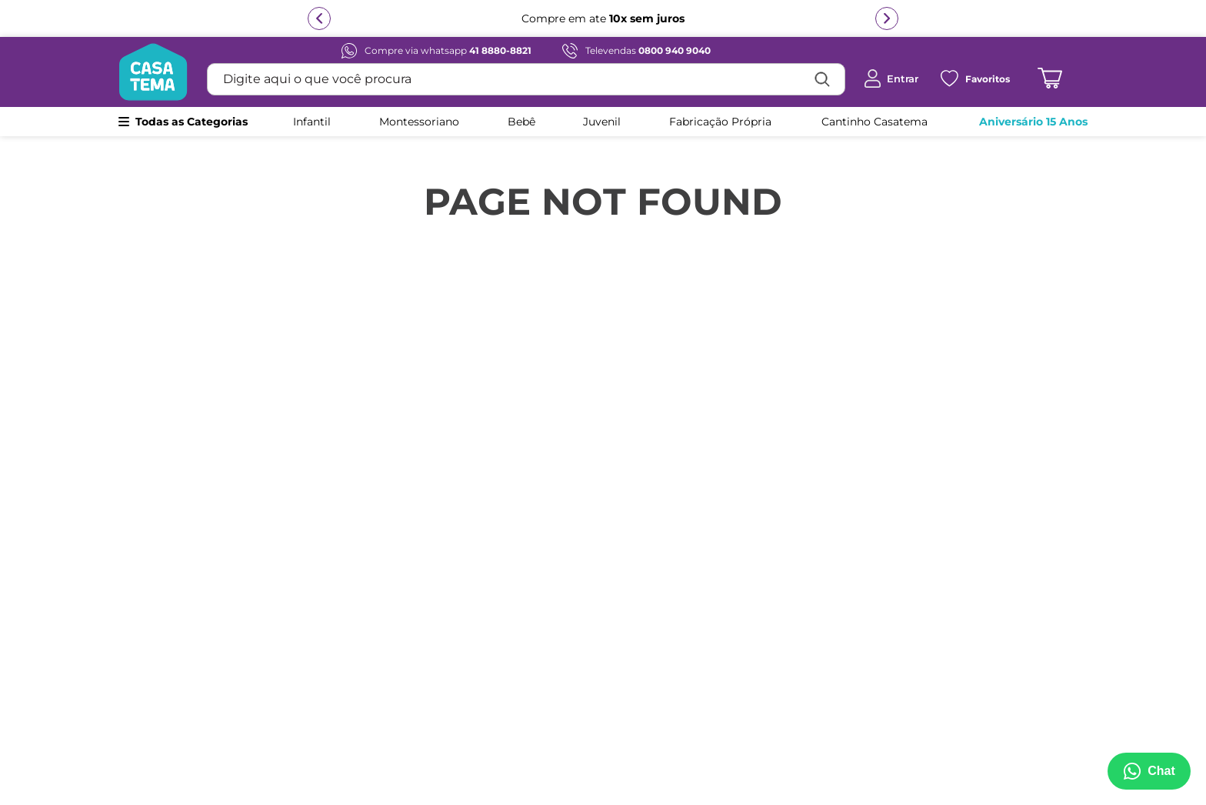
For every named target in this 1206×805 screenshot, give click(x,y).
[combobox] (526, 79)
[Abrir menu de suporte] (1146, 771)
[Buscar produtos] (822, 79)
